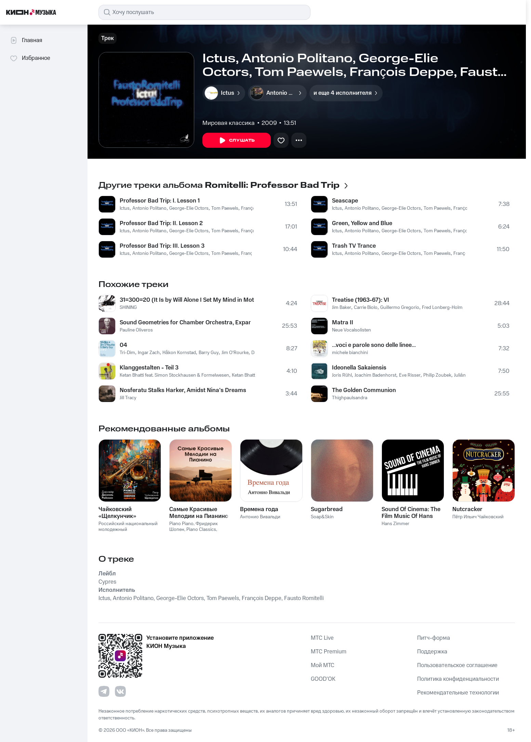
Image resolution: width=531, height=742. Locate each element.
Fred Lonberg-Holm (442, 307)
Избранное (30, 58)
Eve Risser (410, 375)
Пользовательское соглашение (457, 665)
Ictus (125, 208)
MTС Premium (328, 652)
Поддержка (432, 652)
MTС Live (322, 638)
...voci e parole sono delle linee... (374, 345)
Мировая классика (228, 123)
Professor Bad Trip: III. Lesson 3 (162, 246)
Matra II (342, 322)
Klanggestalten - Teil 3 (149, 368)
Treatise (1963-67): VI (360, 300)
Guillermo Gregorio (399, 307)
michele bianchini (350, 352)
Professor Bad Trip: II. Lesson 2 (161, 223)
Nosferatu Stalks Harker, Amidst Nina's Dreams (183, 390)
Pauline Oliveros (136, 330)
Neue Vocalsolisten (351, 330)
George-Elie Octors (189, 208)
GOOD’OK (323, 679)
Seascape (345, 201)
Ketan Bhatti (244, 375)
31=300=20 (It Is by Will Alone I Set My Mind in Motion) (187, 300)
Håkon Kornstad (179, 352)
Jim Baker (341, 307)
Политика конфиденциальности (458, 679)
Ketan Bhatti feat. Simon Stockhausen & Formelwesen (174, 375)
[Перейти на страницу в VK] (120, 691)
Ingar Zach (149, 352)
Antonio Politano (149, 208)
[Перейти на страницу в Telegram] (103, 691)
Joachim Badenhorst (375, 375)
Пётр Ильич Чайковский (478, 516)
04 (123, 345)
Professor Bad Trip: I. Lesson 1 (160, 201)
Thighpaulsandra (349, 397)
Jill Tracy (128, 397)
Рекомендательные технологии (458, 693)
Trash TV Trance (354, 246)
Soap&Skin (322, 516)
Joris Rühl (342, 375)
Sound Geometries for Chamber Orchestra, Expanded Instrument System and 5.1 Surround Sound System (185, 322)
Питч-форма (433, 638)
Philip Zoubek (437, 375)
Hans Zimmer (395, 523)
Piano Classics (201, 529)
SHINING (128, 307)
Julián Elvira (466, 375)
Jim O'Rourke (235, 352)
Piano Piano (181, 523)
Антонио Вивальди (260, 516)
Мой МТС (322, 665)
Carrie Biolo (365, 307)
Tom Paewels (224, 208)
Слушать (236, 140)
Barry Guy (209, 352)
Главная (26, 40)
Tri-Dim (127, 352)
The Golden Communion (364, 390)
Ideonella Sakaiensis (359, 368)
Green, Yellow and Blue (362, 223)
